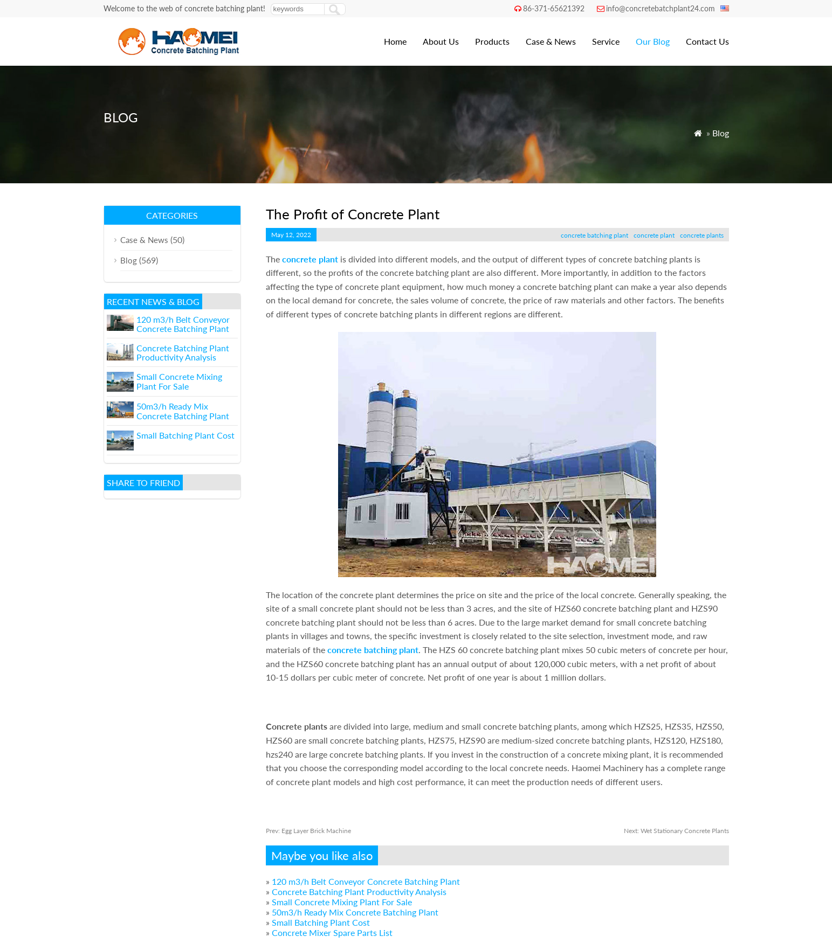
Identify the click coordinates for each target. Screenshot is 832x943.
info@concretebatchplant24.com (660, 8)
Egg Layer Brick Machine (308, 831)
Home (395, 41)
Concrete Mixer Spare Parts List (332, 932)
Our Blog (653, 41)
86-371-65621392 (554, 8)
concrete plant (654, 235)
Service (606, 41)
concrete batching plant (594, 235)
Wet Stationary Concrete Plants (676, 831)
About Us (441, 41)
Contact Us (707, 41)
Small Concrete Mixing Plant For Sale (342, 902)
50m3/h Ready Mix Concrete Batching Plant (355, 912)
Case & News (551, 41)
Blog (720, 133)
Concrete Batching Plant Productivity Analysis (359, 891)
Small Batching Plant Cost (321, 922)
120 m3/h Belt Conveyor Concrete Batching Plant (366, 881)
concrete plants (702, 235)
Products (492, 41)
